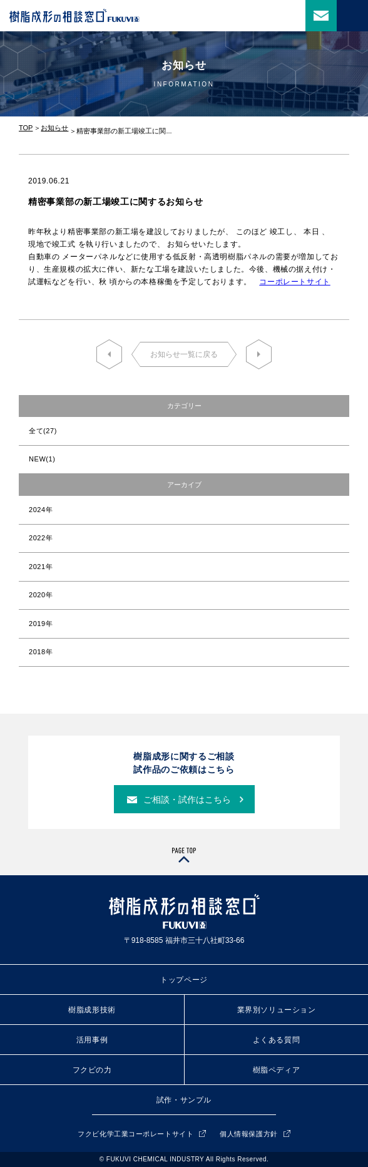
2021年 (41, 566)
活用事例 (92, 1040)
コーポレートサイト (294, 281)
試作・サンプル (184, 1100)
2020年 (41, 595)
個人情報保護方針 (248, 1134)
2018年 (41, 651)
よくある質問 (276, 1040)
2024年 (41, 509)
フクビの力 (92, 1070)
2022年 (41, 538)
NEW (42, 459)
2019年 (41, 623)
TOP (26, 127)
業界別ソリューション (276, 1009)
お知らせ (54, 127)
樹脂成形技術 (92, 1009)
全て (43, 430)
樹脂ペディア (276, 1070)
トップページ (184, 979)
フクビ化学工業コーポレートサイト (135, 1134)
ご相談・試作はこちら (187, 799)
